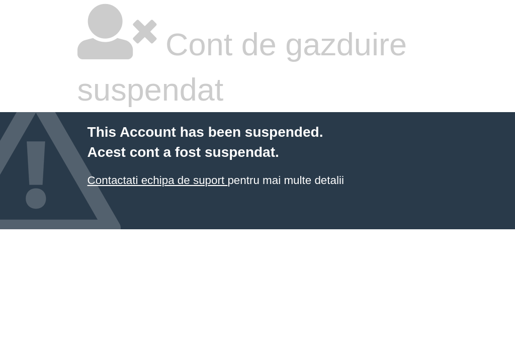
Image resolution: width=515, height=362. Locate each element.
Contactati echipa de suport (158, 180)
